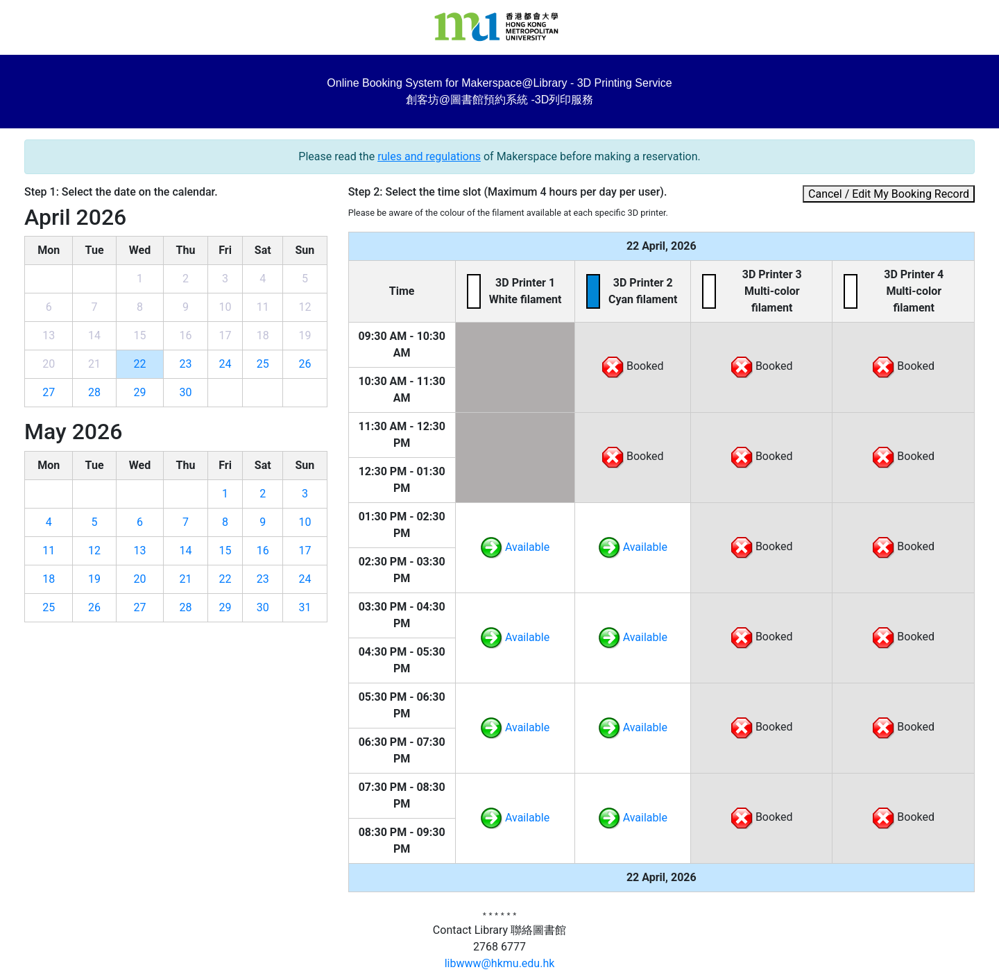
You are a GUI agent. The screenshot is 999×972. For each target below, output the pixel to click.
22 (139, 363)
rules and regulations (429, 156)
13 (139, 550)
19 (94, 579)
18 (48, 579)
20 (139, 579)
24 (225, 363)
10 (304, 522)
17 (304, 550)
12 (94, 550)
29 (139, 392)
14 (186, 550)
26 (304, 363)
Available (514, 547)
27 (48, 392)
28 (94, 392)
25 (263, 363)
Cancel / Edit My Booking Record (888, 194)
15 (225, 550)
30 (186, 392)
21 (186, 579)
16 (263, 550)
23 (186, 363)
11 (48, 550)
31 (304, 607)
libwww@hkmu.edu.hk (500, 963)
